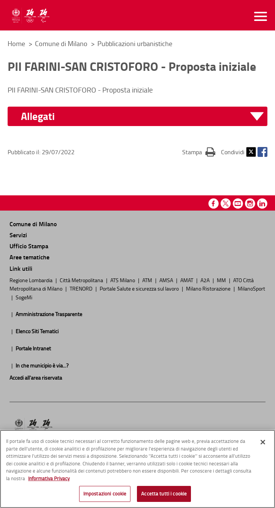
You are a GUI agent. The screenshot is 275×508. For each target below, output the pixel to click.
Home (16, 43)
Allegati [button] (38, 116)
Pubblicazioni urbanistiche (134, 43)
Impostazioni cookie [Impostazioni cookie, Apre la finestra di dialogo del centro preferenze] (104, 495)
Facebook (262, 152)
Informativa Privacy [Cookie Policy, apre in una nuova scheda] (49, 480)
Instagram (250, 203)
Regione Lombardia (32, 280)
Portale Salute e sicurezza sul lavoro (140, 288)
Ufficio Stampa (29, 245)
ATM (147, 280)
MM (222, 280)
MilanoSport (251, 288)
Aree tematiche (29, 256)
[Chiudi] (262, 444)
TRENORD (82, 288)
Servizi (18, 234)
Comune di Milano (62, 43)
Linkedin (262, 203)
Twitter (251, 152)
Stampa (198, 151)
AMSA (166, 280)
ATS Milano (123, 280)
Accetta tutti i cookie (164, 495)
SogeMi (24, 297)
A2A (205, 280)
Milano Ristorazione (209, 288)
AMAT (187, 280)
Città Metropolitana (82, 280)
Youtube (238, 203)
